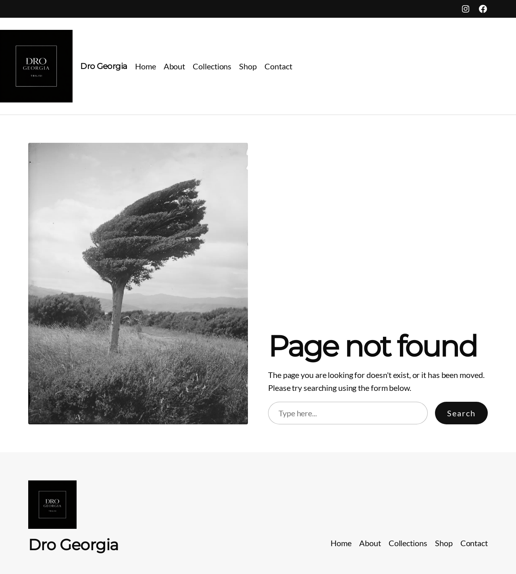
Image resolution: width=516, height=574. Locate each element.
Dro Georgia (103, 66)
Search (461, 413)
